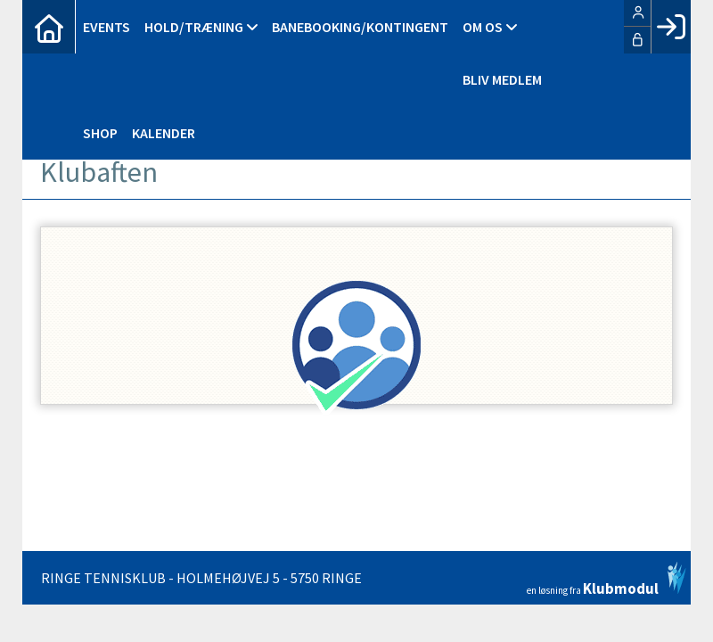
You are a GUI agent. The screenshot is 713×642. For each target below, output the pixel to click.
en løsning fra (606, 579)
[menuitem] (49, 27)
